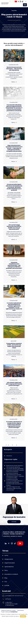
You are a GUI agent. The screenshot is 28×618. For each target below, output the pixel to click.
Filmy (6, 570)
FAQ (5, 582)
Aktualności (9, 455)
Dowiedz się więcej (14, 616)
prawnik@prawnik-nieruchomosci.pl (14, 595)
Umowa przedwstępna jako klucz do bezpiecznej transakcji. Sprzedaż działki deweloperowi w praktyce (14, 483)
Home (13, 10)
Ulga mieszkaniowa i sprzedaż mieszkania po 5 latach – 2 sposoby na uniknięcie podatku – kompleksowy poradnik (15, 477)
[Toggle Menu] (25, 4)
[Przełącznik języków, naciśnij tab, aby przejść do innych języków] (25, 1)
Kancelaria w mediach (11, 574)
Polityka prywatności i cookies (8, 610)
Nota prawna (20, 610)
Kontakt (14, 522)
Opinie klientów (9, 567)
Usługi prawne (8, 559)
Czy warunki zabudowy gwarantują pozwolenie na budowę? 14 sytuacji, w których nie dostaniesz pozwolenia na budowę (15, 471)
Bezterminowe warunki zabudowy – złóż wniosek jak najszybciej (15, 466)
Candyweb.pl (13, 612)
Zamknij (23, 616)
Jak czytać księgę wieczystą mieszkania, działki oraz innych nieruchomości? (13, 488)
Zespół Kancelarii (9, 563)
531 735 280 (8, 599)
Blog (5, 578)
